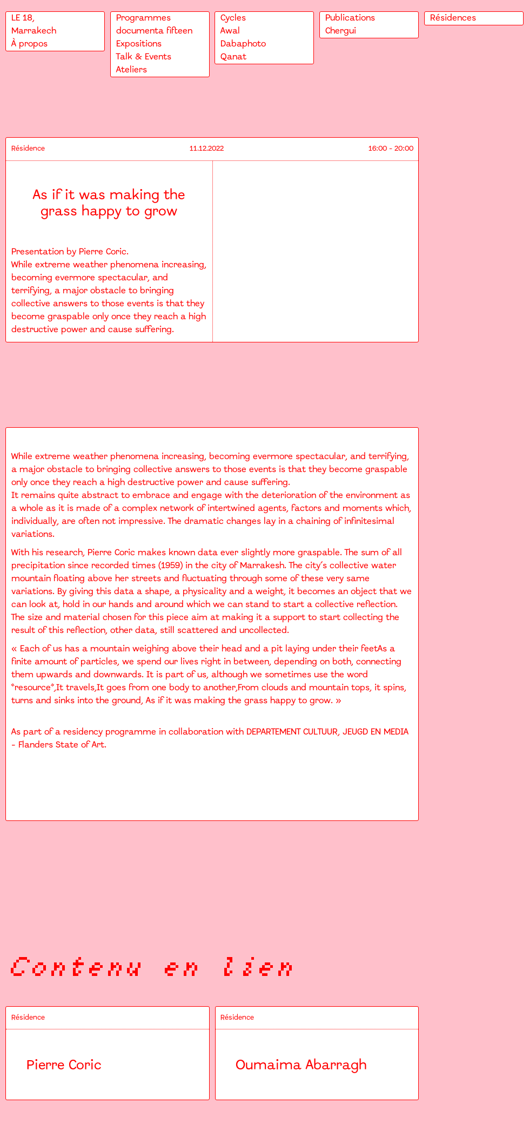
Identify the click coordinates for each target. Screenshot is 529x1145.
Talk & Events (143, 57)
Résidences (453, 18)
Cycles (233, 18)
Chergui (340, 31)
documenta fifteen (154, 31)
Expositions (139, 44)
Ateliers (131, 70)
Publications (350, 18)
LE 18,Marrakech (33, 25)
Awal (230, 31)
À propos (29, 44)
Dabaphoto (243, 44)
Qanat (233, 57)
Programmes (143, 18)
